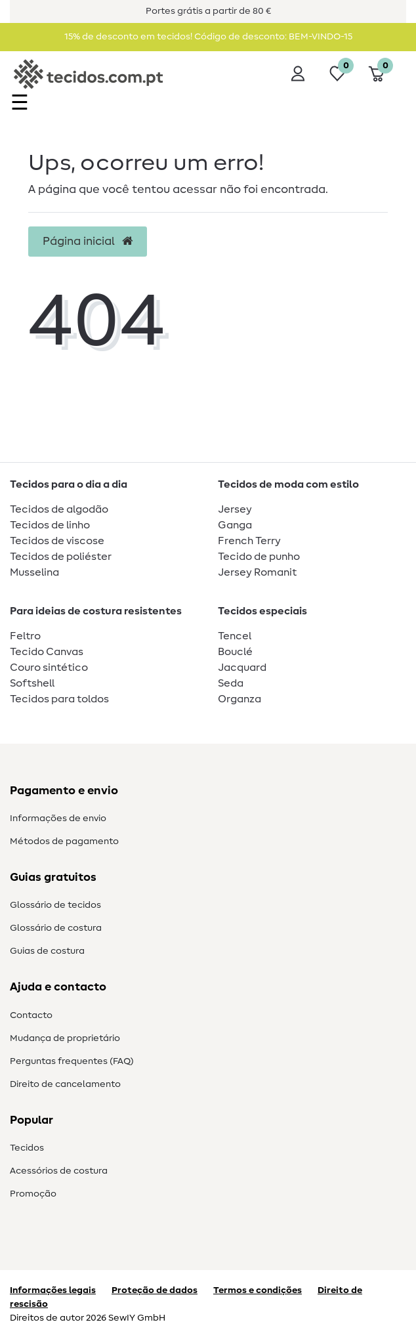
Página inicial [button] (88, 241)
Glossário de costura (56, 928)
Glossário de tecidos (55, 905)
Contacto (31, 1015)
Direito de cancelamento (65, 1084)
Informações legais (53, 1290)
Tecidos (27, 1148)
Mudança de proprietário (65, 1038)
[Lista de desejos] (337, 73)
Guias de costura (47, 951)
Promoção (33, 1194)
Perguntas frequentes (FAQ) (72, 1061)
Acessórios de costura (59, 1171)
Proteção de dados (155, 1290)
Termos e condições (257, 1290)
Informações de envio (58, 818)
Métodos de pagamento (64, 841)
